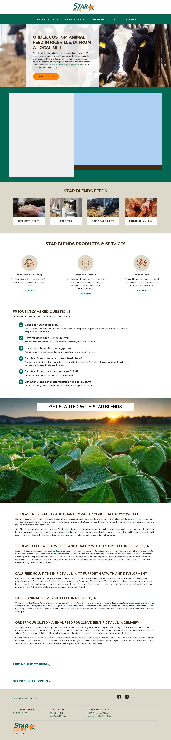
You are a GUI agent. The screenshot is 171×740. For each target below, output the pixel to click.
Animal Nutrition (75, 19)
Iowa (26, 698)
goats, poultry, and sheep (140, 602)
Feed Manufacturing (46, 19)
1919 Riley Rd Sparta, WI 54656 (58, 714)
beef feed (55, 550)
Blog (116, 19)
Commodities (99, 19)
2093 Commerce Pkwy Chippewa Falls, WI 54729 (99, 714)
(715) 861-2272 (19, 713)
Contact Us (46, 76)
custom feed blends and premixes (67, 64)
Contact (131, 19)
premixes (64, 532)
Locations (16, 698)
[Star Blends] (84, 7)
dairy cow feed (134, 519)
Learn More (29, 290)
